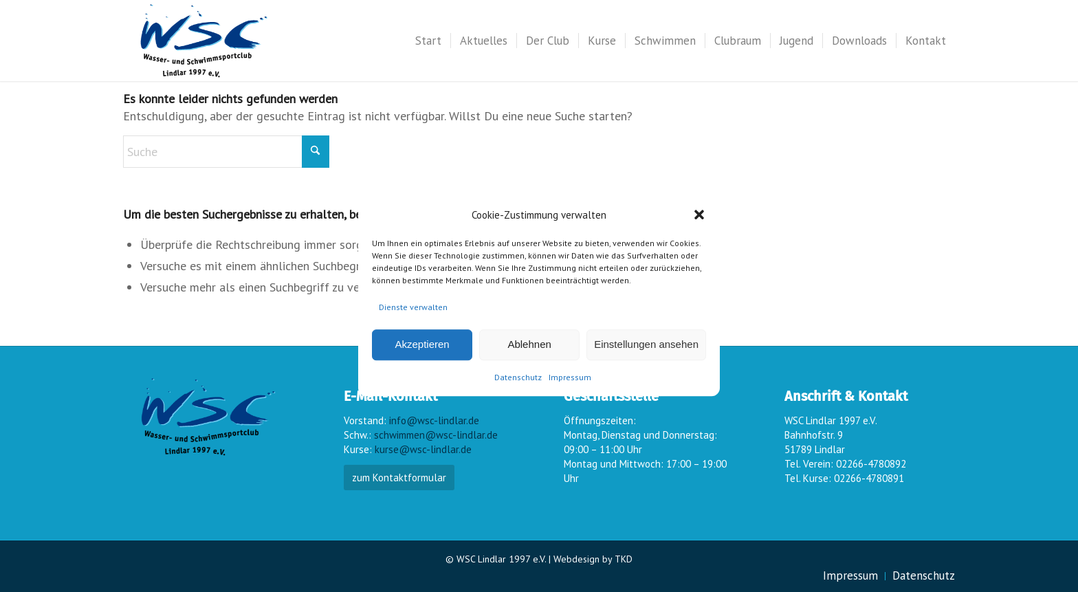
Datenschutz (518, 377)
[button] (699, 214)
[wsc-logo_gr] (204, 40)
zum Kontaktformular (399, 477)
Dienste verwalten (413, 307)
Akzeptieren (422, 345)
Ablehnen (529, 345)
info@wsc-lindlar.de (434, 420)
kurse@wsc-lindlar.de (423, 449)
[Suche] (226, 151)
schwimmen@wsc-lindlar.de (436, 434)
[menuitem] (428, 40)
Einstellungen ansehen (646, 345)
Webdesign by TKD (592, 559)
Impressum (570, 377)
